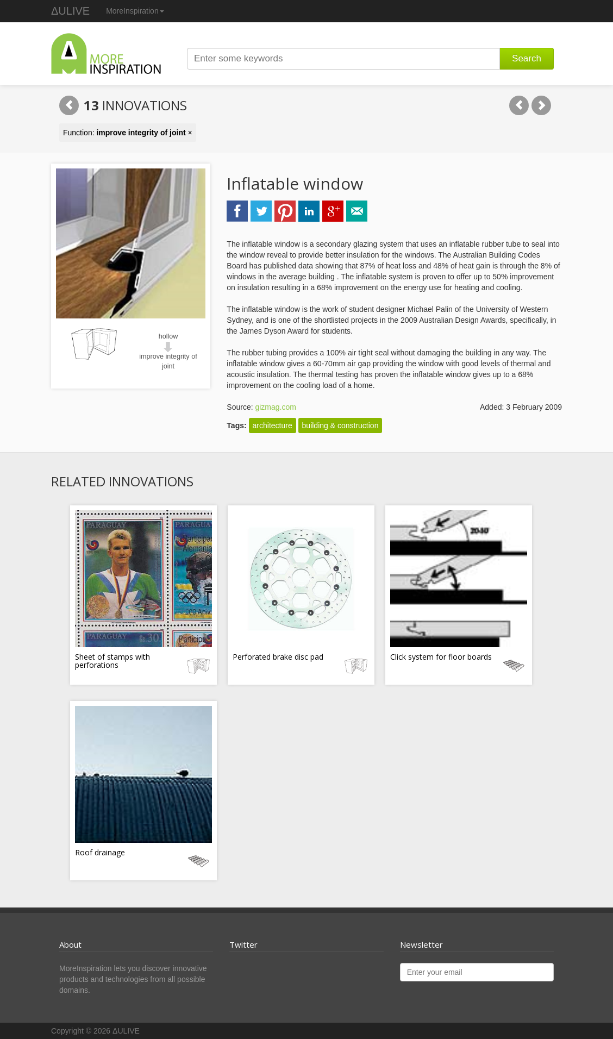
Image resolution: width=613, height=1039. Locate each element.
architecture (272, 425)
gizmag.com (275, 407)
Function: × (127, 132)
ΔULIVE (70, 11)
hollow (168, 336)
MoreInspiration (135, 11)
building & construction (340, 425)
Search (526, 58)
